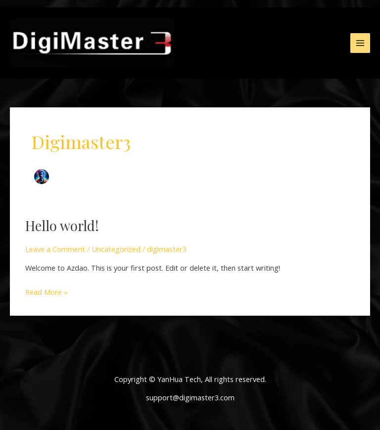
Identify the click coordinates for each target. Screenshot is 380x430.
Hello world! (62, 225)
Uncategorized (116, 249)
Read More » (46, 291)
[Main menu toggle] (360, 43)
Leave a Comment (55, 249)
